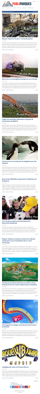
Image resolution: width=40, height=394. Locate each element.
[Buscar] (34, 1)
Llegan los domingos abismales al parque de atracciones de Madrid (17, 120)
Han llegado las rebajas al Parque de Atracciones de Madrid (19, 326)
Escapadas (23, 7)
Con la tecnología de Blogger (20, 390)
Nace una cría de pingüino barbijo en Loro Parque (19, 79)
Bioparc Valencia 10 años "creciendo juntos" (17, 39)
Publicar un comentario (9, 49)
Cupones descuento (30, 7)
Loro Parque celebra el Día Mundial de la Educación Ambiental (16, 222)
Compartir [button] (3, 49)
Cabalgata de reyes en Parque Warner (15, 367)
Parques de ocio (8, 7)
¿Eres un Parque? (15, 383)
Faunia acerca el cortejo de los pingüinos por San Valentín (19, 162)
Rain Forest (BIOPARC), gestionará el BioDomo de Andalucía (19, 180)
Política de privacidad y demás (17, 384)
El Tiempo (18, 7)
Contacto (13, 382)
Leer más (36, 49)
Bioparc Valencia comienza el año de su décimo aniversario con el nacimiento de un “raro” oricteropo (18, 241)
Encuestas (13, 7)
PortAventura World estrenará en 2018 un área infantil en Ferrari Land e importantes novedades (19, 284)
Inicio (2, 7)
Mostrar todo (35, 11)
